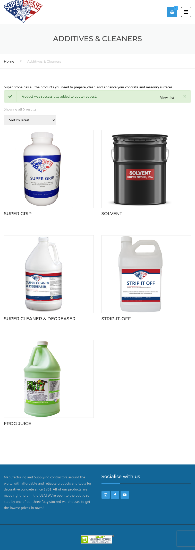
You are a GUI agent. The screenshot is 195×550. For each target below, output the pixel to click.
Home (9, 61)
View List (167, 97)
